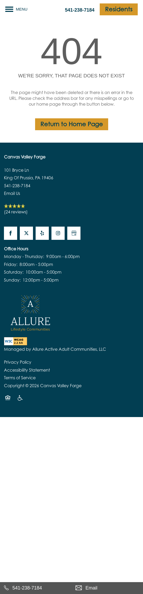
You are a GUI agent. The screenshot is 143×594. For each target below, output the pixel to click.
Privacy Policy (17, 362)
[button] (119, 9)
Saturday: (13, 272)
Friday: (10, 264)
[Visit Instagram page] (58, 233)
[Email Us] (107, 588)
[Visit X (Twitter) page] (26, 233)
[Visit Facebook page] (10, 233)
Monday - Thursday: (24, 256)
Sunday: (12, 280)
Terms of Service (20, 377)
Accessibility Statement (27, 370)
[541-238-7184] (36, 588)
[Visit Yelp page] (42, 233)
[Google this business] (73, 233)
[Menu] (16, 9)
